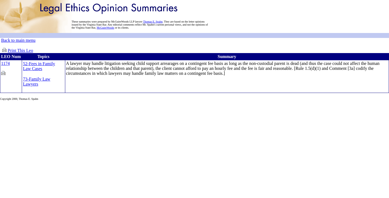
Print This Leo (20, 50)
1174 (5, 63)
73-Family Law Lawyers (36, 81)
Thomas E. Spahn (153, 21)
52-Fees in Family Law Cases (39, 66)
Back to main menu (18, 40)
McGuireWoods (105, 27)
